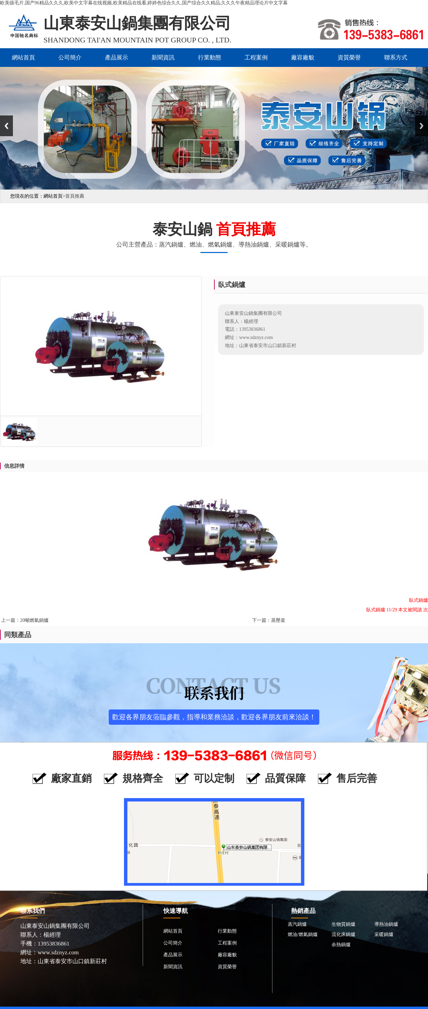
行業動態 (209, 57)
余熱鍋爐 (341, 944)
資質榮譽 (349, 57)
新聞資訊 (163, 57)
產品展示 (116, 57)
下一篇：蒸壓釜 (268, 620)
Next (421, 125)
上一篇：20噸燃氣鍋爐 (25, 620)
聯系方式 (395, 57)
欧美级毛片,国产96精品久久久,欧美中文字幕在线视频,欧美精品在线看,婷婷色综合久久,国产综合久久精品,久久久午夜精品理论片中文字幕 (144, 2)
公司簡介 (70, 57)
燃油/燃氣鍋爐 (303, 934)
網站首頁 (23, 57)
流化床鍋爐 (343, 934)
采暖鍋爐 (383, 934)
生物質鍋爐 (343, 924)
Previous (6, 125)
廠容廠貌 (302, 57)
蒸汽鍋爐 (297, 924)
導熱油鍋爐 (386, 924)
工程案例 (256, 57)
